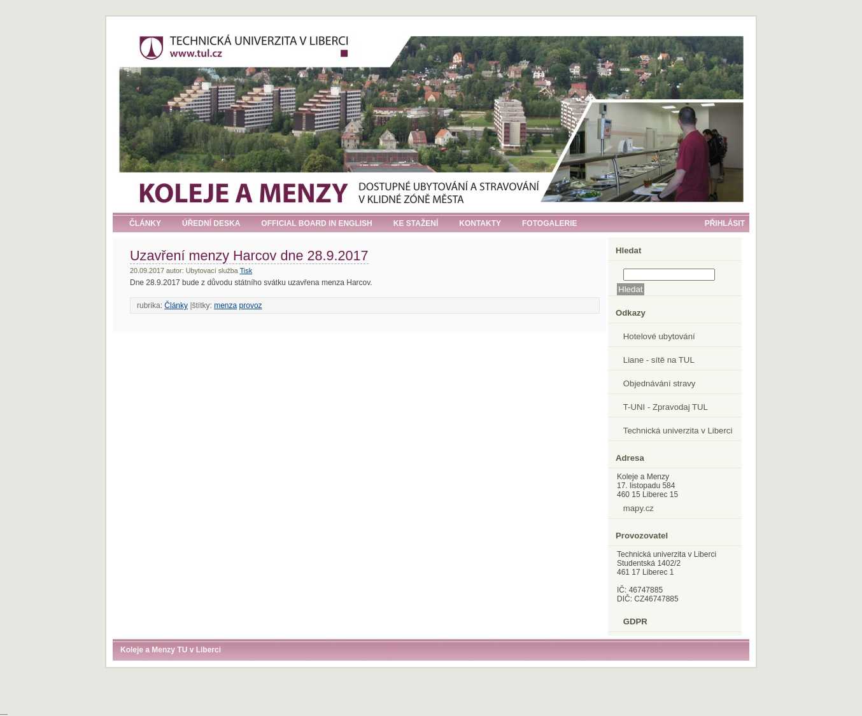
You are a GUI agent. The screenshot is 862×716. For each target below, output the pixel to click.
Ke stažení (415, 223)
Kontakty (480, 223)
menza (225, 305)
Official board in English (316, 223)
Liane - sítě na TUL (659, 360)
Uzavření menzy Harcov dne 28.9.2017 (249, 255)
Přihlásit (725, 223)
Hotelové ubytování (659, 336)
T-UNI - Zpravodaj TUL (665, 407)
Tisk (246, 270)
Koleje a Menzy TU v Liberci (170, 649)
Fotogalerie (549, 223)
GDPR (635, 621)
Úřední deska (211, 223)
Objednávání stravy (659, 383)
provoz (250, 305)
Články (145, 223)
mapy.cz (638, 508)
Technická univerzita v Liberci (678, 430)
